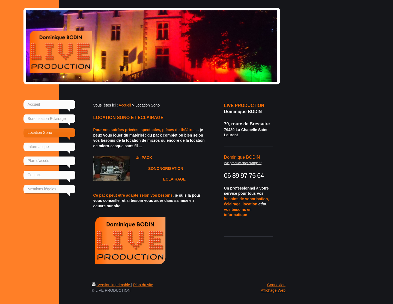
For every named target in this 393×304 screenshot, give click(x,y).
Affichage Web (273, 290)
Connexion (276, 285)
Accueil (125, 105)
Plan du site (143, 285)
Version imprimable (111, 285)
